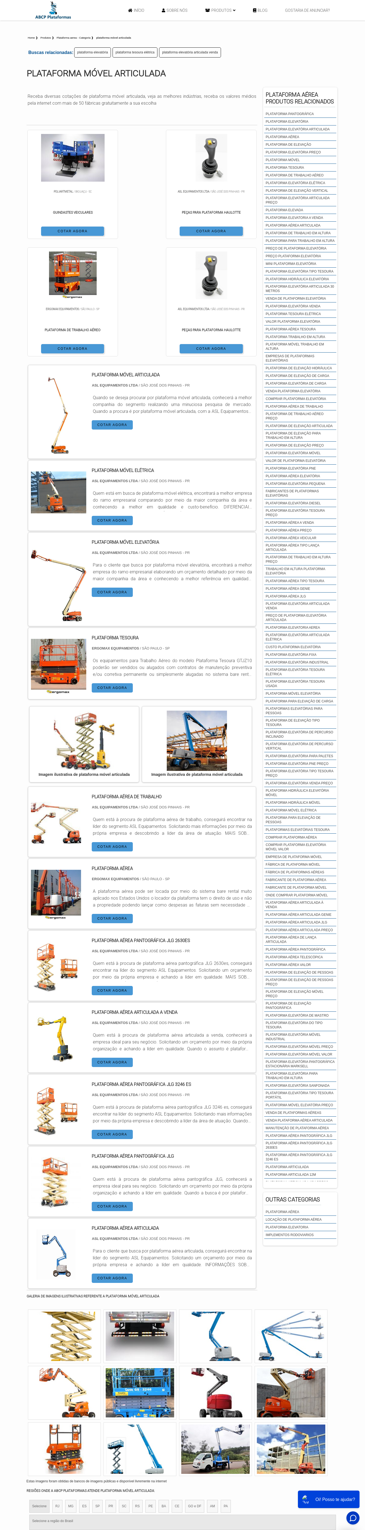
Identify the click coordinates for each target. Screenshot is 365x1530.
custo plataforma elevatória (293, 647)
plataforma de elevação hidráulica (299, 368)
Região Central (43, 1436)
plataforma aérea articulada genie (298, 915)
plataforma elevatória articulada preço (297, 200)
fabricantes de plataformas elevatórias (292, 493)
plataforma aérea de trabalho (294, 406)
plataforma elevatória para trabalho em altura (292, 1076)
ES (84, 1389)
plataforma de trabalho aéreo (294, 175)
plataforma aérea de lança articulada (291, 940)
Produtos (220, 10)
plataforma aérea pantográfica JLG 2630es (299, 1145)
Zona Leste (144, 1436)
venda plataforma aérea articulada (299, 1120)
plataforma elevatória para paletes (299, 756)
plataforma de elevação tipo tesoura (293, 723)
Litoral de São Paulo (211, 1436)
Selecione (39, 1389)
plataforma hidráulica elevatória (297, 279)
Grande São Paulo (174, 1436)
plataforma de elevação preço (295, 445)
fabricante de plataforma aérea (296, 880)
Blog (260, 10)
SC (124, 1389)
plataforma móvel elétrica (291, 810)
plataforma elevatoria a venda (294, 218)
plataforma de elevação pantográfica (288, 1006)
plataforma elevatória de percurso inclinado (299, 734)
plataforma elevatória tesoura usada (295, 684)
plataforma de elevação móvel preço (294, 994)
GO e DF (194, 1389)
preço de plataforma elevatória (296, 248)
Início (136, 10)
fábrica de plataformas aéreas (295, 872)
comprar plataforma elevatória (296, 399)
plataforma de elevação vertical (297, 191)
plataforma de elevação (288, 145)
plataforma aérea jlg (286, 596)
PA (226, 1389)
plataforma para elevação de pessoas (293, 820)
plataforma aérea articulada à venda (294, 905)
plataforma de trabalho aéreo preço (294, 416)
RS (137, 1389)
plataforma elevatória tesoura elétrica (295, 672)
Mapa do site (299, 1487)
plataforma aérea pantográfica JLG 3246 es (299, 1157)
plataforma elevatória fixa (291, 655)
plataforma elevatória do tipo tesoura (294, 1025)
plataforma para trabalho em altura (300, 241)
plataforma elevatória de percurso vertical (299, 746)
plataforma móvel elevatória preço (299, 1105)
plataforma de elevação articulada (299, 426)
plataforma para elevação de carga (299, 701)
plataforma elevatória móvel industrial (293, 1037)
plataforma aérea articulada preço (299, 930)
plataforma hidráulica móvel (293, 803)
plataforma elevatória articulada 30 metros (300, 289)
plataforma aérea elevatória (293, 476)
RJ (57, 1389)
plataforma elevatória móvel (293, 453)
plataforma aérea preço (289, 530)
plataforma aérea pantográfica (296, 949)
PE (150, 1389)
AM (212, 1389)
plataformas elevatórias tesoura (298, 830)
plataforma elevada (284, 210)
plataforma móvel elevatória (293, 694)
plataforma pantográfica (290, 114)
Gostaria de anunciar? (307, 10)
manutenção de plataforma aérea (297, 1128)
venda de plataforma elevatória (296, 299)
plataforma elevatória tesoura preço (295, 513)
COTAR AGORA (55, 231)
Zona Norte (71, 1436)
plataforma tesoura (285, 168)
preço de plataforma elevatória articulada (296, 618)
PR (110, 1389)
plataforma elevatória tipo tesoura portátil (299, 1095)
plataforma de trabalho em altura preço (298, 559)
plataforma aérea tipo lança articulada (292, 548)
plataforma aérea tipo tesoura (295, 581)
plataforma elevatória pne (291, 468)
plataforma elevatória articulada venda (190, 52)
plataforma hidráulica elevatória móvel (297, 793)
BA (164, 1389)
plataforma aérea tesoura (291, 329)
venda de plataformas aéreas (293, 1113)
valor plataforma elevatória (293, 322)
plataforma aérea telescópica (294, 957)
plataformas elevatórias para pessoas (294, 711)
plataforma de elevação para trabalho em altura (293, 435)
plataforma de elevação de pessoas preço (299, 982)
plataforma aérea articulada (293, 225)
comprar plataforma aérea (291, 837)
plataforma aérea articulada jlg (296, 922)
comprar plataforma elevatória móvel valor (296, 847)
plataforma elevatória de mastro (297, 1015)
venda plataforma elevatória (293, 391)
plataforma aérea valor (288, 965)
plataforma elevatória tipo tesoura (299, 271)
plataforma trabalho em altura (295, 337)
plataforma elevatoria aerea (293, 628)
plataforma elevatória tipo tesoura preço (299, 773)
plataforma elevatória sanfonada (297, 1086)
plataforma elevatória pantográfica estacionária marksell (300, 1064)
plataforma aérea (282, 137)
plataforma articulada (287, 1167)
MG (70, 1389)
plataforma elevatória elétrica (295, 183)
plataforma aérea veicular (291, 538)
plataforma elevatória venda (293, 306)
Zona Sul (120, 1436)
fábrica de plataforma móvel (293, 864)
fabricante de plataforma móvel (296, 888)
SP (97, 1389)
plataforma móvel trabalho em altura (295, 346)
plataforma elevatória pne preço (297, 764)
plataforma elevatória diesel (293, 503)
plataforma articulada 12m (291, 1175)
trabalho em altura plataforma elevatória (295, 571)
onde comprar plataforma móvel (297, 895)
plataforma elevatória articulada (298, 129)
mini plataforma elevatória (291, 264)
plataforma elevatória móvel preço (299, 1047)
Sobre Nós (175, 10)
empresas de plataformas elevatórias (290, 358)
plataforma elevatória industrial (297, 662)
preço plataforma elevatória (293, 256)
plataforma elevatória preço (293, 152)
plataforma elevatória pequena (295, 484)
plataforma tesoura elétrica (135, 52)
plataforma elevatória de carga (296, 383)
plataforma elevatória (92, 52)
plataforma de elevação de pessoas (299, 972)
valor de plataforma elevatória (296, 461)
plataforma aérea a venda (290, 523)
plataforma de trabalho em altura (298, 233)
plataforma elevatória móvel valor (299, 1054)
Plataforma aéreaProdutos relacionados (300, 98)
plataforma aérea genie (288, 589)
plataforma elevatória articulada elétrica (297, 637)
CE (177, 1389)
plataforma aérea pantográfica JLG (299, 1136)
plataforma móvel (283, 160)
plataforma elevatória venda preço (299, 783)
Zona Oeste (96, 1436)
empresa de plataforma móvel (294, 857)
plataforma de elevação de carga (297, 376)
